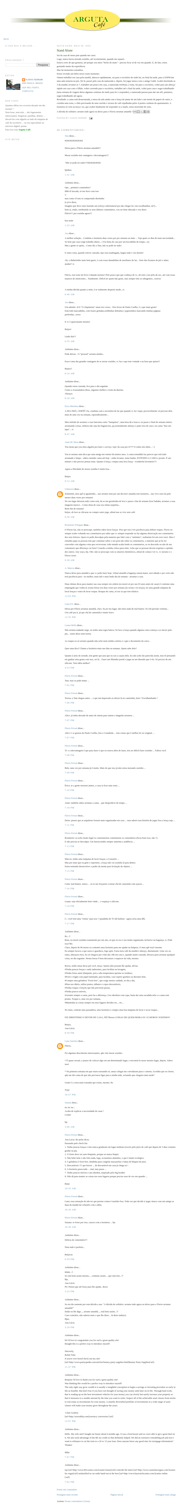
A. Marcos (69, 568)
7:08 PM (69, 755)
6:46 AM (70, 294)
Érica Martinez (71, 406)
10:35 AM (70, 1188)
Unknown (69, 489)
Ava (66, 233)
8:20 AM (70, 398)
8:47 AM (70, 434)
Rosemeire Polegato (74, 525)
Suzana (68, 1102)
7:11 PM (69, 825)
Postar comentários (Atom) (77, 1501)
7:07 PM (69, 720)
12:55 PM (70, 617)
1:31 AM (70, 174)
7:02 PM (69, 1482)
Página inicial (116, 1494)
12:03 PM (70, 596)
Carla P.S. (69, 604)
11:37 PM (70, 1367)
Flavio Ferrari (71, 675)
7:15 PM (69, 871)
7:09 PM (69, 772)
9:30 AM (70, 517)
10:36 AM (70, 1209)
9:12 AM (70, 481)
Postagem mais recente (67, 1494)
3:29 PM (69, 1327)
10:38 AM (70, 1227)
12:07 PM (70, 1421)
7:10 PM (69, 790)
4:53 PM (69, 667)
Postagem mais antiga (166, 1494)
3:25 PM (69, 1291)
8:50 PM (69, 1033)
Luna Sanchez (71, 1041)
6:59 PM (69, 1259)
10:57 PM (70, 1094)
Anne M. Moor (71, 442)
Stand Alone (64, 50)
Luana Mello (71, 625)
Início (6, 39)
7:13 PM (69, 846)
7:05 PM (69, 685)
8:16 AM (70, 373)
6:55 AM (70, 341)
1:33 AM (70, 225)
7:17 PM (69, 923)
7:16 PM (69, 888)
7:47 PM (69, 1457)
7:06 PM (69, 702)
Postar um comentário (67, 1489)
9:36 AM (70, 560)
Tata (67, 135)
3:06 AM (70, 1126)
